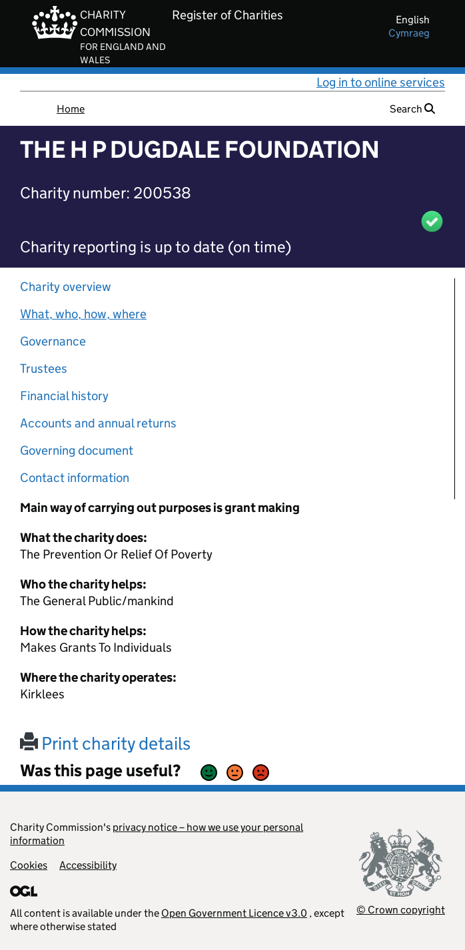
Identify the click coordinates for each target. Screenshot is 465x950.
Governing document (76, 450)
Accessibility (88, 865)
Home (71, 109)
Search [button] (412, 109)
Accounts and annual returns (98, 423)
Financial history (64, 395)
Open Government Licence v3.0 (234, 913)
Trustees (43, 368)
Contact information (74, 477)
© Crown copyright (400, 909)
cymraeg (409, 33)
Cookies (28, 865)
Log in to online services (380, 82)
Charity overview (65, 286)
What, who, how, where (83, 314)
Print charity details (105, 743)
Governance (53, 341)
